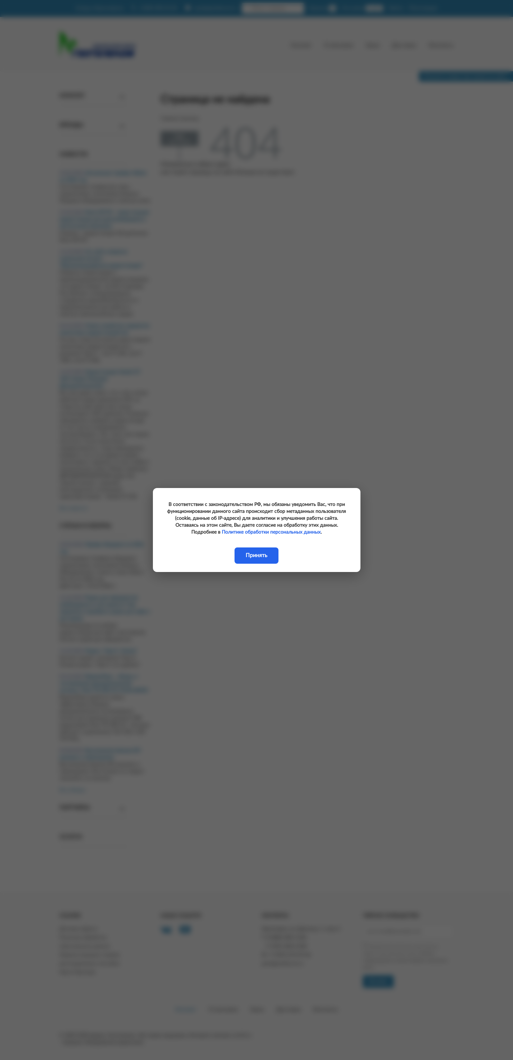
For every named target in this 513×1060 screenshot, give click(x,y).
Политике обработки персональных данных (271, 532)
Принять (256, 555)
